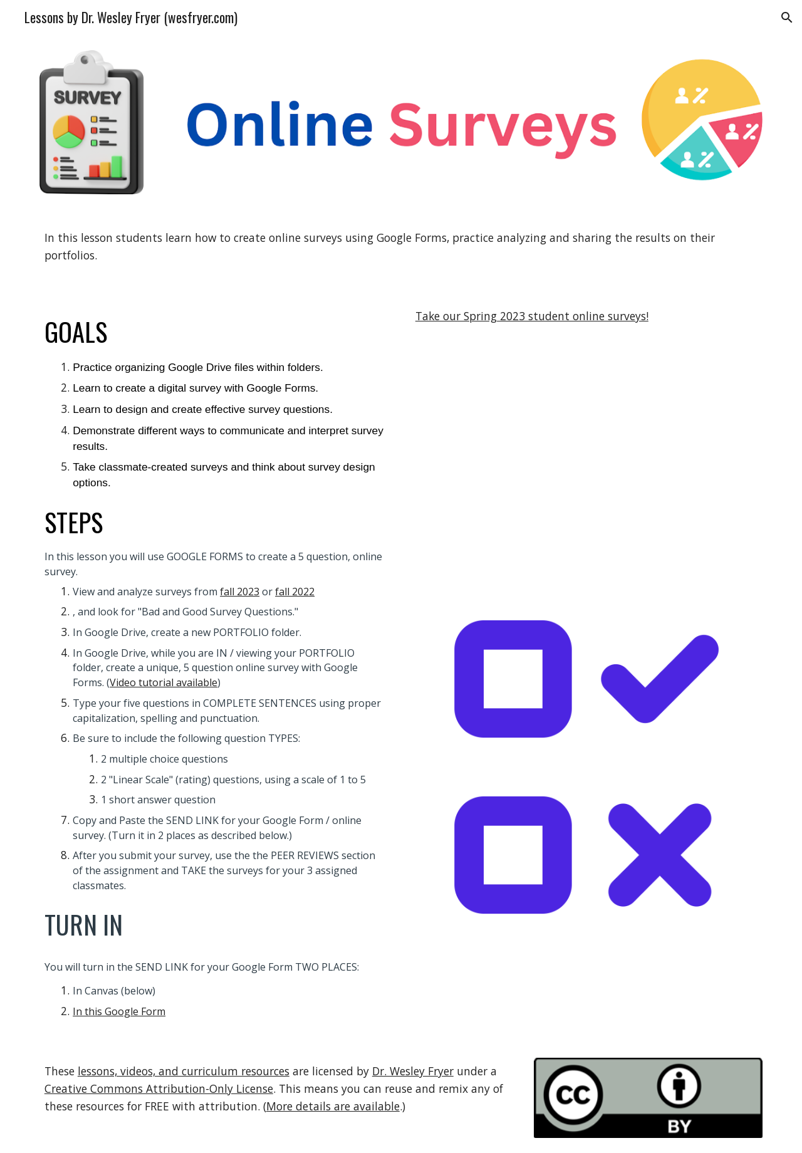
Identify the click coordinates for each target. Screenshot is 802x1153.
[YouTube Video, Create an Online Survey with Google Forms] (586, 453)
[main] (401, 246)
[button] (787, 18)
